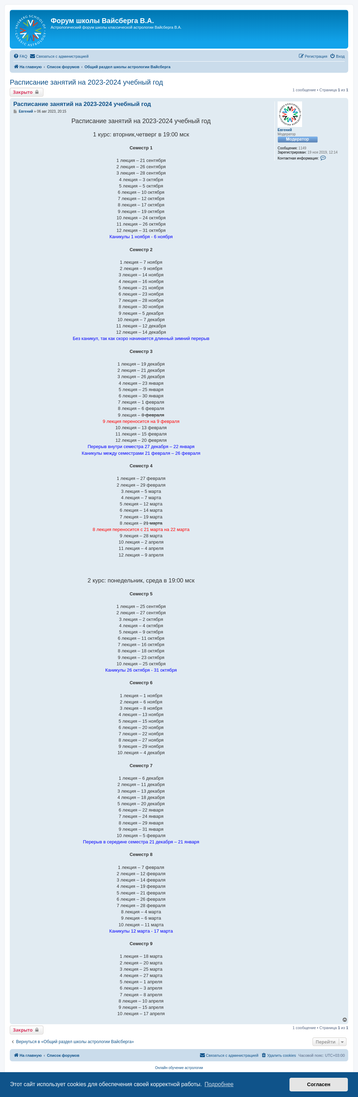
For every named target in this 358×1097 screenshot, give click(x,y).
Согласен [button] (318, 1084)
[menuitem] (20, 56)
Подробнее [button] (219, 1084)
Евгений (285, 130)
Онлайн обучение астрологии (179, 1068)
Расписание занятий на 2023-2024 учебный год (86, 82)
